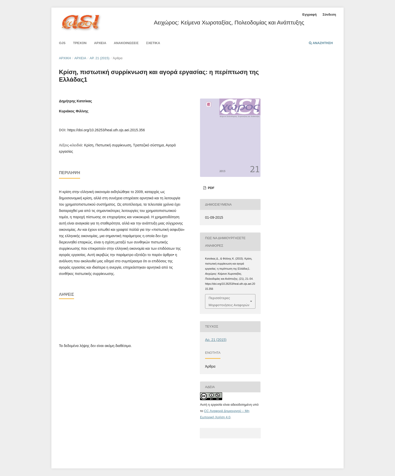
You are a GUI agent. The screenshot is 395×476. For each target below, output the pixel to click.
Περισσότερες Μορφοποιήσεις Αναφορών (229, 301)
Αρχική (65, 58)
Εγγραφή (309, 14)
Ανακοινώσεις (126, 43)
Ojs (62, 43)
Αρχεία (100, 43)
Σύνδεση (329, 14)
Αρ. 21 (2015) (100, 58)
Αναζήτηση (321, 43)
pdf (210, 188)
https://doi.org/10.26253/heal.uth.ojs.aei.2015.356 (106, 130)
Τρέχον (80, 43)
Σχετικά (153, 43)
